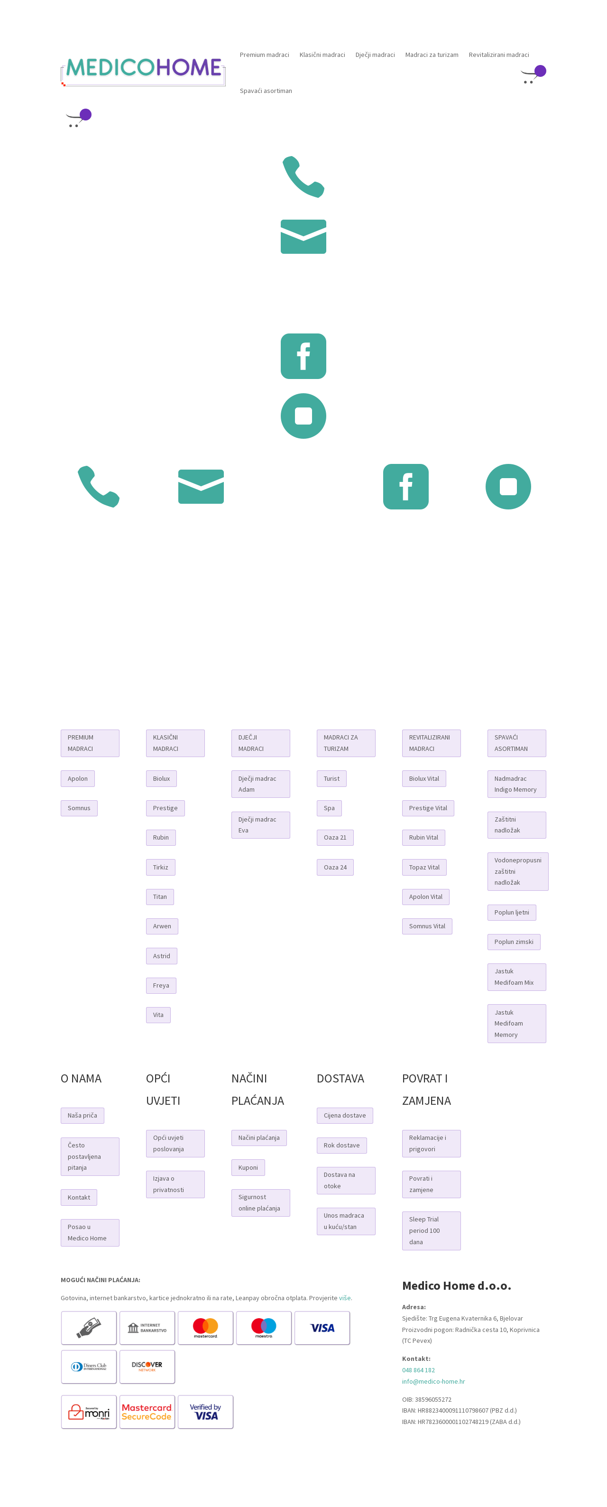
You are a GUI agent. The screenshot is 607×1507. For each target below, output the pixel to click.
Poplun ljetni (512, 912)
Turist (332, 778)
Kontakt (79, 1197)
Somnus (79, 808)
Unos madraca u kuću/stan (344, 1221)
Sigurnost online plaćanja (259, 1202)
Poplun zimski (514, 941)
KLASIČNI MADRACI (165, 743)
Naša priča (82, 1115)
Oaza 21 (335, 837)
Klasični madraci (322, 54)
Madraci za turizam (432, 54)
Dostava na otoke (339, 1180)
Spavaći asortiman (266, 90)
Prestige (165, 808)
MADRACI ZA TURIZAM (341, 743)
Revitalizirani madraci (499, 54)
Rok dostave (342, 1145)
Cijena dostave (345, 1115)
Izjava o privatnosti (168, 1184)
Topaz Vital (424, 867)
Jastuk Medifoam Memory (509, 1023)
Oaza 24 (335, 867)
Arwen (162, 926)
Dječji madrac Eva (257, 825)
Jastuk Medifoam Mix (514, 977)
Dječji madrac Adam (257, 784)
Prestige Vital (428, 808)
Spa (329, 808)
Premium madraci (264, 54)
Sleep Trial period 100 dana (424, 1230)
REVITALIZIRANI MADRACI (429, 743)
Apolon (78, 778)
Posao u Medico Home (87, 1232)
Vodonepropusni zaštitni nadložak (518, 871)
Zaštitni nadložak (507, 825)
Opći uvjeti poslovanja (168, 1143)
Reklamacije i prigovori (427, 1143)
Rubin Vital (423, 837)
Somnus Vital (427, 926)
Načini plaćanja (259, 1137)
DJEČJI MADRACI (251, 743)
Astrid (161, 956)
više (345, 1298)
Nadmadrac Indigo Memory (516, 784)
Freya (161, 985)
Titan (160, 896)
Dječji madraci (375, 54)
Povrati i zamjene (421, 1184)
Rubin (161, 837)
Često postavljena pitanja (84, 1156)
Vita (158, 1014)
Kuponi (248, 1167)
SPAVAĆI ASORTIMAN (511, 743)
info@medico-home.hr (433, 1381)
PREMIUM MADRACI (80, 743)
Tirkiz (160, 867)
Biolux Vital (424, 778)
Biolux (161, 778)
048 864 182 (418, 1370)
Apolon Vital (425, 896)
